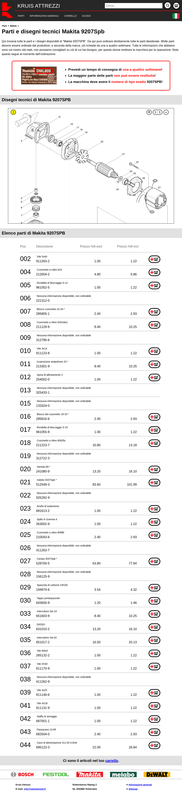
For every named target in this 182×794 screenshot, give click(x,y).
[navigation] (86, 16)
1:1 (157, 112)
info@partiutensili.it (35, 789)
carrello (111, 761)
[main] (91, 394)
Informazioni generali (140, 784)
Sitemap (133, 789)
